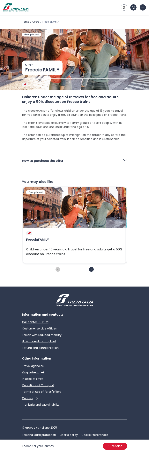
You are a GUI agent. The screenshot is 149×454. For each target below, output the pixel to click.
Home (25, 21)
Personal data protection (39, 435)
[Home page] (15, 7)
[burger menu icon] (143, 7)
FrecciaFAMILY (37, 240)
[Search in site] (133, 7)
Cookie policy (69, 435)
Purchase (115, 446)
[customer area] (124, 7)
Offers (35, 21)
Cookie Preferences (94, 435)
